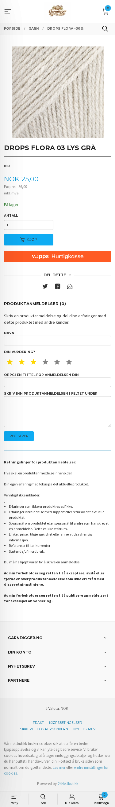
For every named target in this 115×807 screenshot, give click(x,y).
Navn (57, 338)
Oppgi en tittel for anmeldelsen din (57, 380)
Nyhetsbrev (84, 729)
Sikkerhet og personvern (44, 729)
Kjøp (28, 239)
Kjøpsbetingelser (65, 723)
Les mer (59, 767)
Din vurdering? (19, 352)
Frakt (38, 723)
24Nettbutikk (68, 783)
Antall (11, 216)
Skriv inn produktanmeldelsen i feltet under (57, 409)
